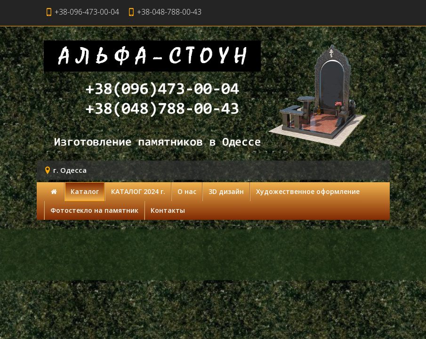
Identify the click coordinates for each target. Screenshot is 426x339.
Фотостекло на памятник (94, 210)
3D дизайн (226, 191)
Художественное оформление (308, 191)
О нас (186, 191)
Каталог (85, 191)
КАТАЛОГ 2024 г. (138, 191)
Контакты (168, 210)
